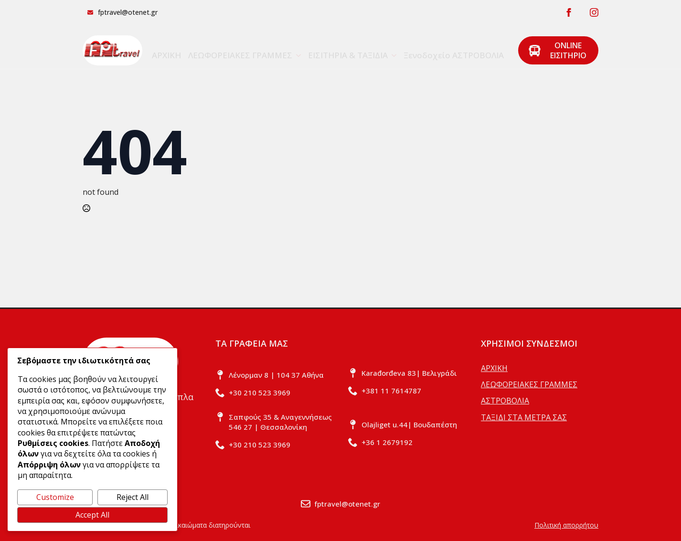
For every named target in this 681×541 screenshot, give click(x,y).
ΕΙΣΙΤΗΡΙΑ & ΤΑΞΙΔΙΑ (348, 55)
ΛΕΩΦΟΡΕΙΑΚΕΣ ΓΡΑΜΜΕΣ (240, 55)
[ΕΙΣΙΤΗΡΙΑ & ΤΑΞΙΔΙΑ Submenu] (392, 50)
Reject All (133, 497)
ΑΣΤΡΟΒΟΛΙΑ (505, 400)
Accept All (92, 514)
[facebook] (568, 12)
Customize (55, 497)
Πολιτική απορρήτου (566, 525)
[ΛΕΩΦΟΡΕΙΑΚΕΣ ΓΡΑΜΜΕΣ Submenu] (296, 50)
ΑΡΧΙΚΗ (166, 55)
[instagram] (594, 12)
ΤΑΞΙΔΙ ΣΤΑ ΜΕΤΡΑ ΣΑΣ (524, 417)
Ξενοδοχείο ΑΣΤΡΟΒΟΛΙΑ (454, 55)
